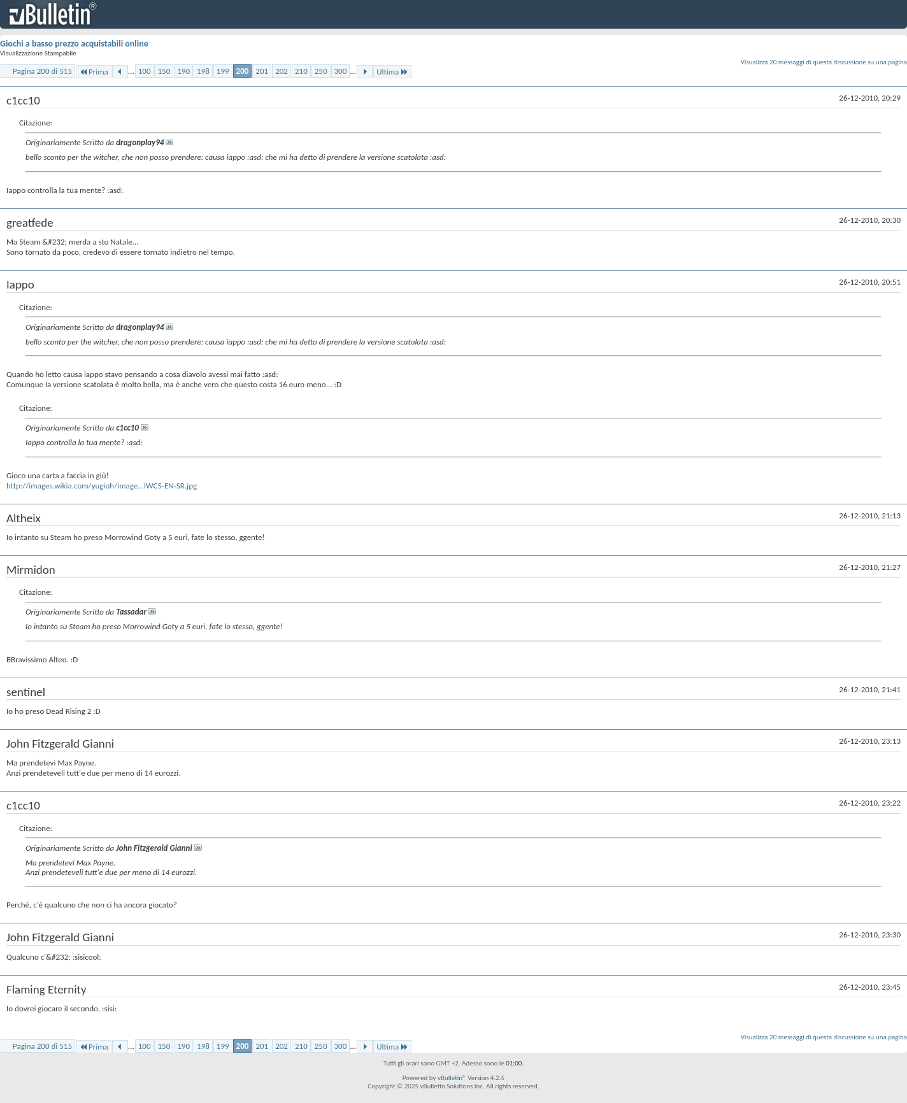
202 (281, 71)
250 (321, 71)
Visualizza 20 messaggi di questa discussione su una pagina (824, 62)
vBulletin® (452, 1078)
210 (301, 71)
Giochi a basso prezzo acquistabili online (74, 43)
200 (242, 71)
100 (144, 71)
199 (223, 71)
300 (340, 71)
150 (163, 71)
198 (203, 71)
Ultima (392, 71)
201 (261, 71)
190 (183, 71)
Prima (93, 71)
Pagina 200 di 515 (42, 71)
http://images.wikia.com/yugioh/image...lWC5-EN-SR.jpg (101, 485)
